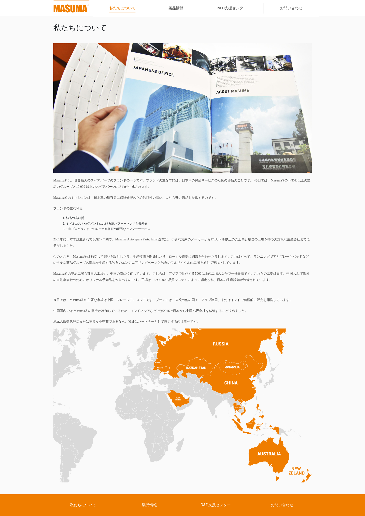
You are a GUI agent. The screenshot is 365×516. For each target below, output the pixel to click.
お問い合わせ (282, 505)
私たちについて (83, 505)
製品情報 (149, 505)
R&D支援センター (216, 505)
